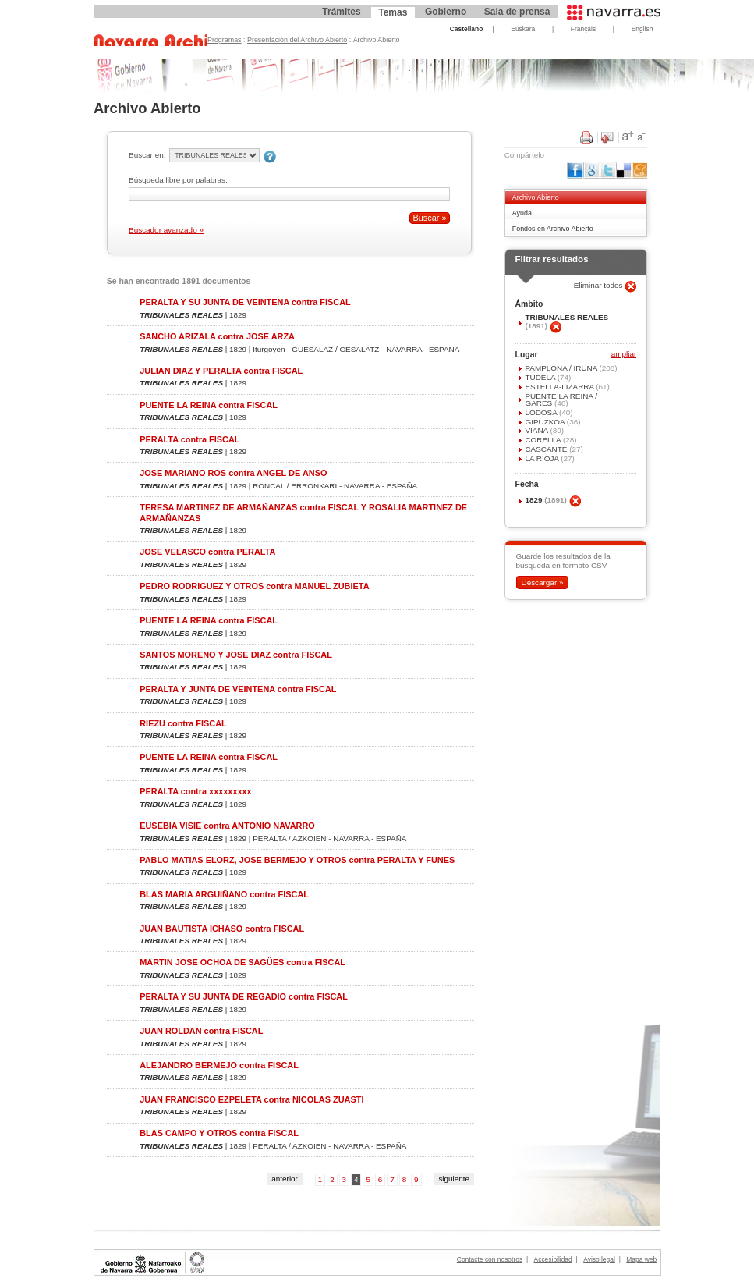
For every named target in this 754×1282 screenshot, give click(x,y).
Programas (224, 40)
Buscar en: (147, 155)
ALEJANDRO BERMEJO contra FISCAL (219, 1065)
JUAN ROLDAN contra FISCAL (201, 1030)
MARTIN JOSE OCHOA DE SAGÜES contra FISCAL (242, 962)
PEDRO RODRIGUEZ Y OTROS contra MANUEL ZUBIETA (254, 586)
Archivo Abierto (535, 197)
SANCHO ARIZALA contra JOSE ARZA (217, 336)
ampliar (623, 354)
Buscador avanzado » (166, 230)
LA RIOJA (543, 458)
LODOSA (542, 412)
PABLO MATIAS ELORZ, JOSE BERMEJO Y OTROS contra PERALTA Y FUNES (297, 860)
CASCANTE (547, 449)
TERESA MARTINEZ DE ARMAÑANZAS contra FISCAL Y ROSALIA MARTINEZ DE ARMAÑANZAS (303, 512)
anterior (284, 1178)
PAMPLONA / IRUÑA (562, 368)
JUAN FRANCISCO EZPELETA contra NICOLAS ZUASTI (251, 1099)
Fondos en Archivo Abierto (552, 229)
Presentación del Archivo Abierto (297, 40)
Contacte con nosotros (489, 1259)
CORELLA (543, 439)
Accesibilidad (553, 1259)
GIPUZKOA (545, 421)
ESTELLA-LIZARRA (560, 386)
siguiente (453, 1178)
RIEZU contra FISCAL (183, 723)
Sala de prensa (517, 11)
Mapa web (641, 1259)
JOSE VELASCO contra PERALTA (207, 551)
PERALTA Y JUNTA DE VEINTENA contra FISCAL (238, 689)
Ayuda (522, 213)
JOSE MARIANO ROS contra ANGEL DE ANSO (233, 473)
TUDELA (541, 377)
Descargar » (542, 582)
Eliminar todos (599, 285)
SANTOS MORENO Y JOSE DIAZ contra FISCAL (236, 654)
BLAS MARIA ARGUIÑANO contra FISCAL (224, 894)
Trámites (341, 11)
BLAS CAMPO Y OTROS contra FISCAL (219, 1133)
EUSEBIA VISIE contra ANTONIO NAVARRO (227, 825)
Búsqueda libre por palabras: (178, 180)
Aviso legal (599, 1259)
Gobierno (445, 11)
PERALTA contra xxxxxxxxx (195, 791)
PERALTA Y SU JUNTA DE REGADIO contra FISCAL (244, 996)
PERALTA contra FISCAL (189, 439)
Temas (392, 12)
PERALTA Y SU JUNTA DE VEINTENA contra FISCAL (245, 302)
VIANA (537, 430)
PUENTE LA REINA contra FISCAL (209, 405)
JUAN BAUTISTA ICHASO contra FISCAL (222, 928)
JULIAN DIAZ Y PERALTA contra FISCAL (221, 370)
